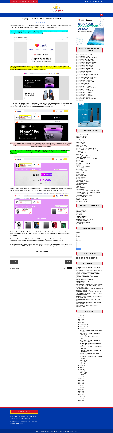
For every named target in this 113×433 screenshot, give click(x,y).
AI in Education (80, 282)
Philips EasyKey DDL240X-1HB (85, 68)
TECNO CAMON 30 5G (83, 166)
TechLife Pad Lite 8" (82, 216)
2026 (79, 315)
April (81, 369)
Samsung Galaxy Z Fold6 (83, 156)
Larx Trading (79, 100)
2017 (79, 384)
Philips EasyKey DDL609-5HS (84, 71)
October (82, 328)
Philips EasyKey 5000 (82, 73)
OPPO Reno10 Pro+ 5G (83, 181)
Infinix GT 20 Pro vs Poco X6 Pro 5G (86, 159)
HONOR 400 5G (81, 142)
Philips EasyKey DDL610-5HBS (85, 64)
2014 (79, 389)
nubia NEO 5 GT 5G (82, 134)
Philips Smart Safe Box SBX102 (85, 59)
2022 (79, 322)
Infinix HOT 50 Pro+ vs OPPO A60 (86, 148)
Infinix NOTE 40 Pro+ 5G (83, 163)
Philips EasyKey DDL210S (83, 94)
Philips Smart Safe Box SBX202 (85, 67)
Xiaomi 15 (79, 139)
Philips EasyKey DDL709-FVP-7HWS (86, 98)
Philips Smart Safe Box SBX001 (85, 79)
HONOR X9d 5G (81, 137)
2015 (79, 387)
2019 (79, 380)
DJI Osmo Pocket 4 (81, 210)
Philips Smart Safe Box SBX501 (85, 54)
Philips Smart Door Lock (83, 85)
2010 (79, 396)
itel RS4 (78, 165)
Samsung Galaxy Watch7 (83, 220)
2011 (79, 394)
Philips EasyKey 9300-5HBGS (84, 95)
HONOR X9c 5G (81, 145)
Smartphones (40, 15)
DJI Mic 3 (79, 214)
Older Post (68, 262)
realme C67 (79, 178)
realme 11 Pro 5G (81, 196)
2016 (79, 385)
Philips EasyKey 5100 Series (84, 92)
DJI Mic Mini (79, 223)
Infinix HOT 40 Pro (81, 199)
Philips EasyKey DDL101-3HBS (85, 65)
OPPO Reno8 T (80, 189)
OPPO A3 (79, 154)
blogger (69, 268)
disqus (64, 268)
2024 (79, 319)
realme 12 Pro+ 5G (81, 171)
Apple (31, 15)
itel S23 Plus (79, 169)
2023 (79, 321)
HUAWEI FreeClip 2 (82, 211)
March (82, 371)
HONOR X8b (80, 174)
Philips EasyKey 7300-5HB (83, 86)
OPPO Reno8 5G (81, 187)
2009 (79, 398)
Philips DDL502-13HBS (82, 56)
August (82, 362)
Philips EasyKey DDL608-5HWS (85, 82)
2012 (79, 393)
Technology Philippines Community (79, 15)
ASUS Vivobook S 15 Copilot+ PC (85, 219)
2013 (79, 391)
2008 (79, 400)
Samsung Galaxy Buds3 (83, 222)
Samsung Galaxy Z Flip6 (83, 157)
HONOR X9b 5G (81, 177)
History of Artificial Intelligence (84, 279)
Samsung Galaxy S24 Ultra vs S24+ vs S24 (88, 291)
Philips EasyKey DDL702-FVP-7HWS (86, 57)
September (83, 360)
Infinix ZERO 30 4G (81, 201)
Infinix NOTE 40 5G (81, 162)
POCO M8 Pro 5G (81, 136)
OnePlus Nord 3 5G (81, 186)
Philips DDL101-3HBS (82, 89)
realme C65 (79, 160)
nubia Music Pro (80, 141)
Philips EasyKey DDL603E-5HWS (85, 91)
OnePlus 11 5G (80, 184)
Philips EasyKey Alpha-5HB (84, 80)
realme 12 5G (80, 168)
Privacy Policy (61, 15)
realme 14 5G (80, 144)
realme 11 (79, 198)
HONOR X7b (80, 172)
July (81, 363)
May (81, 367)
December (83, 324)
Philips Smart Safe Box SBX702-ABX (86, 77)
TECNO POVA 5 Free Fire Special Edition (88, 192)
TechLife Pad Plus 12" (82, 217)
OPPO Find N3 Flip (81, 180)
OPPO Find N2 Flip (81, 303)
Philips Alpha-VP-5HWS (83, 97)
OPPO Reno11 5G (81, 175)
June (81, 365)
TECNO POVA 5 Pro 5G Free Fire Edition (88, 190)
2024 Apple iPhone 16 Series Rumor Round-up (89, 284)
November (83, 326)
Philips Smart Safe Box (82, 83)
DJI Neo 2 (79, 213)
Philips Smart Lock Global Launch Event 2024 (89, 70)
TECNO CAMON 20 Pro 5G (84, 195)
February (82, 373)
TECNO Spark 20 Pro (82, 193)
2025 (79, 317)
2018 (79, 382)
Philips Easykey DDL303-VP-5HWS (86, 88)
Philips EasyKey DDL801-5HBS (85, 61)
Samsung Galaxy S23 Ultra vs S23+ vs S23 (88, 302)
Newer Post (14, 262)
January (82, 374)
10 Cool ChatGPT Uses (83, 281)
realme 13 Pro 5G (81, 153)
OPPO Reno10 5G (81, 183)
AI (46, 15)
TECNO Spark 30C (81, 147)
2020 (79, 378)
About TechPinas (22, 15)
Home (13, 15)
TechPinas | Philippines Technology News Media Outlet (61, 431)
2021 (79, 376)
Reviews (52, 15)
